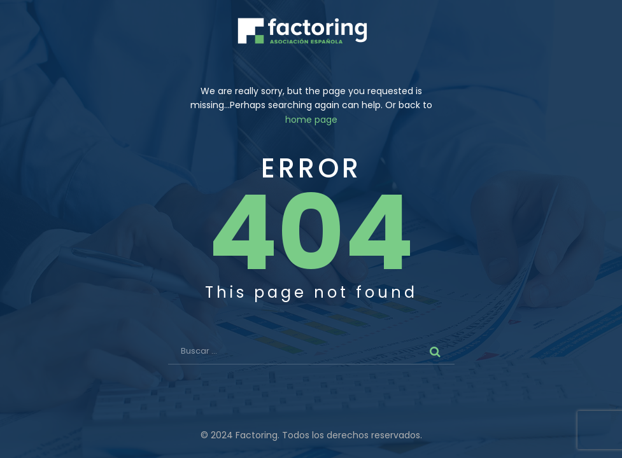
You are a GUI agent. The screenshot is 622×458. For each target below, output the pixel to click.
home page (311, 119)
